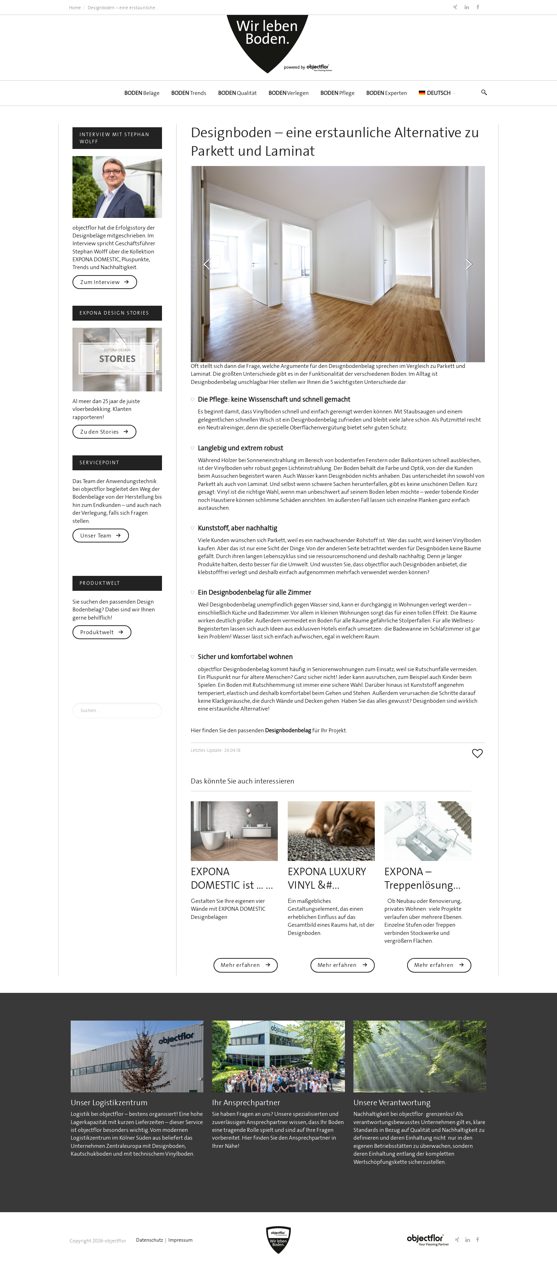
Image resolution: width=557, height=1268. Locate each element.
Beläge (141, 93)
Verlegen (289, 93)
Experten (386, 93)
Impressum (180, 1240)
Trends (188, 93)
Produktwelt (102, 632)
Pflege (337, 93)
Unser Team (100, 535)
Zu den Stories (104, 431)
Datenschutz (149, 1240)
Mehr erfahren (246, 965)
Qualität (237, 93)
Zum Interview (104, 282)
